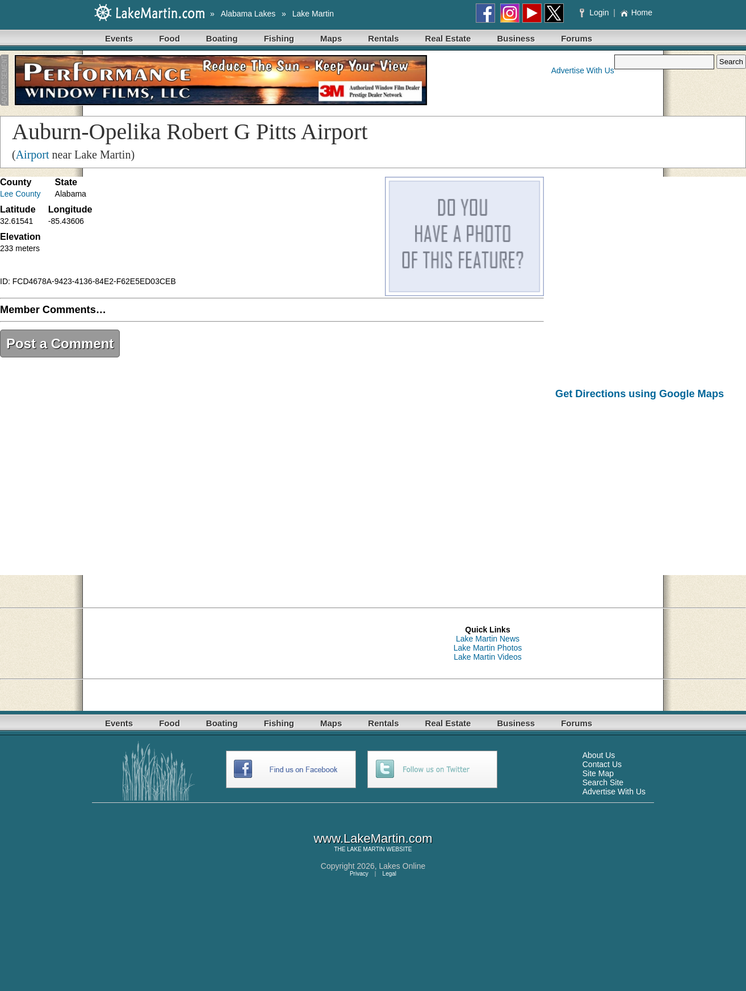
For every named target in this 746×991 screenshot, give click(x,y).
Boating (222, 38)
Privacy (359, 874)
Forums (576, 38)
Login (595, 12)
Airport (32, 154)
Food (169, 38)
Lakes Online (402, 866)
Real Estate (448, 38)
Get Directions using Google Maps (639, 393)
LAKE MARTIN (366, 849)
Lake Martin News (487, 638)
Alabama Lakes (248, 13)
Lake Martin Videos (488, 656)
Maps (331, 38)
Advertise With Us (582, 70)
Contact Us (602, 764)
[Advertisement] (650, 495)
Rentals (383, 38)
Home (636, 12)
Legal (389, 874)
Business (516, 38)
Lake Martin (313, 13)
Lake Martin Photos (488, 647)
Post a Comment (60, 343)
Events (119, 38)
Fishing (279, 38)
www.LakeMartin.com (372, 838)
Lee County (20, 193)
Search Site (602, 782)
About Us (598, 755)
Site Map (598, 773)
